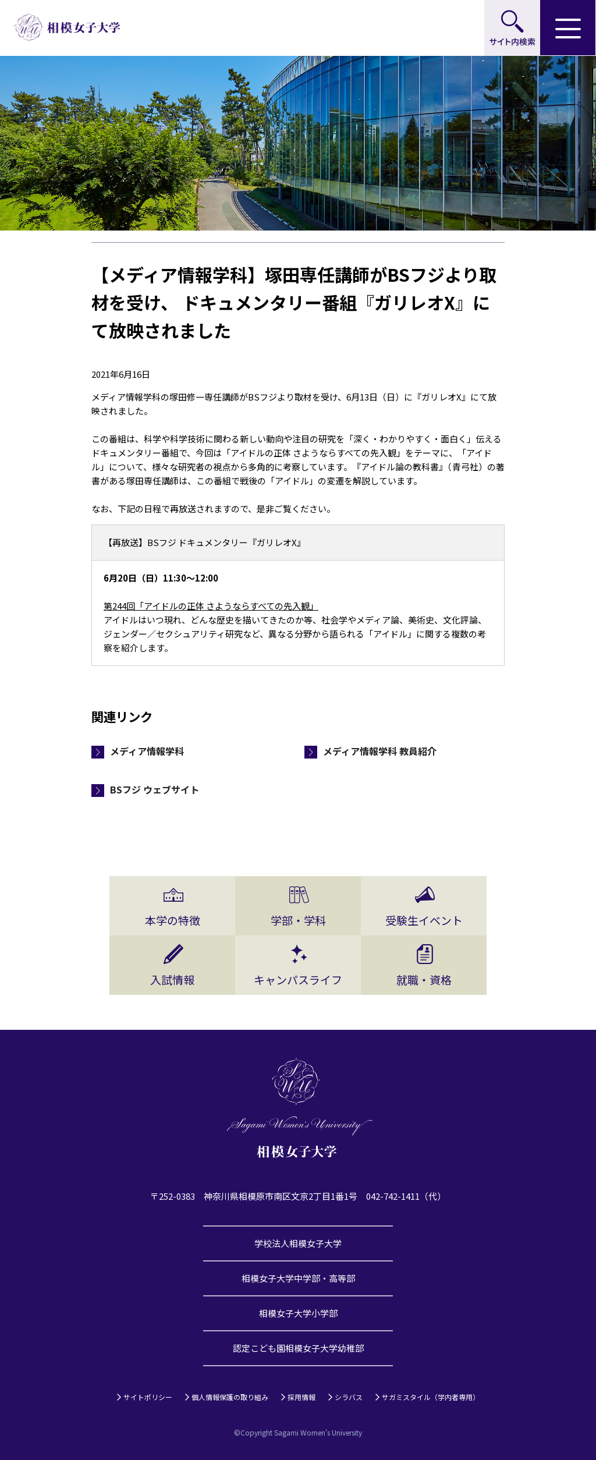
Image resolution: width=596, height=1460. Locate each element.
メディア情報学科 (147, 751)
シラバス (349, 1397)
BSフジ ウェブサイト (154, 789)
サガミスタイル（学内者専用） (431, 1397)
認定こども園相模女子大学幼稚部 (298, 1348)
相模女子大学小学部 (298, 1313)
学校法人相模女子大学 (298, 1243)
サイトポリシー (147, 1397)
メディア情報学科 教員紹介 (380, 751)
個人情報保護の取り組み (229, 1397)
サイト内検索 (512, 28)
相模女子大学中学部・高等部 (298, 1278)
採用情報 (301, 1397)
